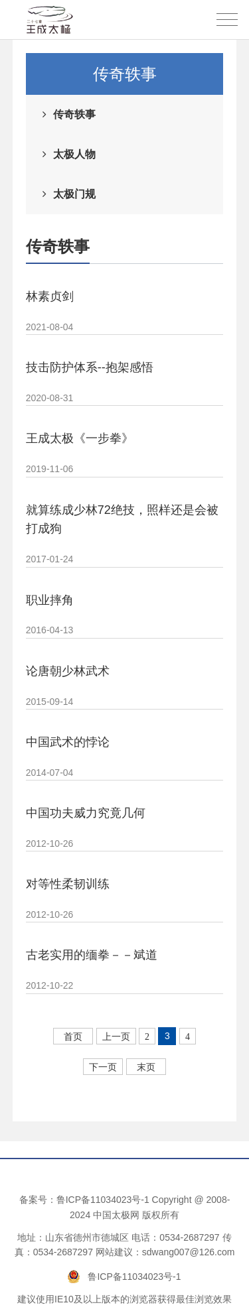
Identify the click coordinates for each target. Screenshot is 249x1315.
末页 (146, 1067)
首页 (73, 1037)
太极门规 (74, 194)
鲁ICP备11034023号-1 (102, 1199)
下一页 (103, 1067)
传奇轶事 (74, 114)
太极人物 (74, 154)
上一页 (116, 1037)
